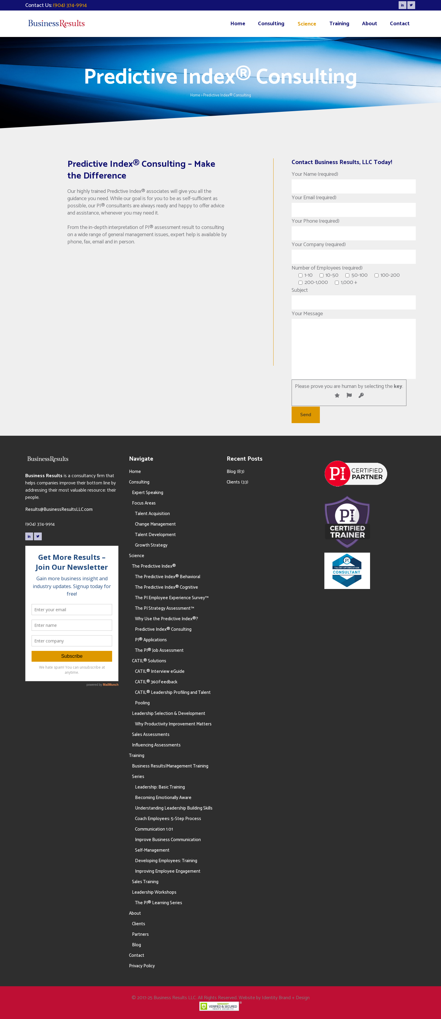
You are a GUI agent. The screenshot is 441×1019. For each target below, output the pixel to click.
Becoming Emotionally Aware (163, 797)
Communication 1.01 (154, 829)
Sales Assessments (151, 734)
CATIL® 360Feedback (156, 682)
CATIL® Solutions (149, 661)
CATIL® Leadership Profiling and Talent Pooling (173, 698)
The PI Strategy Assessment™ (164, 608)
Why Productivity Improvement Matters (173, 724)
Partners (140, 934)
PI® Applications (151, 640)
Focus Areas (144, 503)
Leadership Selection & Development (168, 713)
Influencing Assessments (156, 745)
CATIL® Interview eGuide (160, 671)
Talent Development (155, 534)
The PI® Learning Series (158, 903)
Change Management (155, 524)
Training (136, 755)
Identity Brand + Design (286, 998)
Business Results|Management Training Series (170, 771)
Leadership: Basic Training (160, 787)
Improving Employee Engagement (168, 871)
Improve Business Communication (168, 840)
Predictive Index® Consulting (163, 629)
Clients (138, 924)
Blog (136, 945)
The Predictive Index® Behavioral (167, 577)
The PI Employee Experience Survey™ (171, 598)
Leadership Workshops (154, 892)
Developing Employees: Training (166, 861)
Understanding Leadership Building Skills (174, 808)
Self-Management (152, 850)
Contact (136, 955)
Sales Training (145, 882)
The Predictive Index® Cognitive (166, 587)
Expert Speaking (147, 492)
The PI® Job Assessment (159, 650)
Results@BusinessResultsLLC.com (59, 509)
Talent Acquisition (152, 513)
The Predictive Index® (154, 566)
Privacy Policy (142, 966)
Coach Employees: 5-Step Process (168, 818)
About (135, 913)
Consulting (139, 482)
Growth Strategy (151, 545)
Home (195, 95)
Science (136, 556)
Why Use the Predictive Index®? (166, 619)
